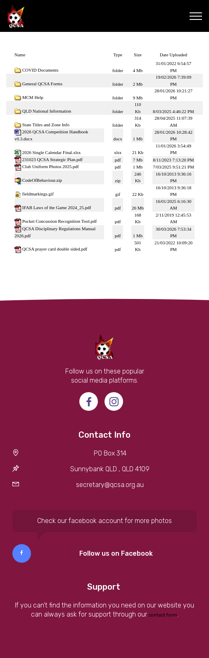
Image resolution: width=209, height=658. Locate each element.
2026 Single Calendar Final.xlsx (51, 152)
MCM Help (32, 97)
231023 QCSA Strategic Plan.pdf (52, 159)
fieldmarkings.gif (38, 193)
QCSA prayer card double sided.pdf (54, 248)
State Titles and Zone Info (45, 124)
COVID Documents (40, 69)
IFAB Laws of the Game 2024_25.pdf (56, 207)
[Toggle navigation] (196, 16)
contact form (162, 615)
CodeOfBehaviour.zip (42, 180)
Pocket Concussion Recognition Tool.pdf (59, 221)
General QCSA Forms (42, 83)
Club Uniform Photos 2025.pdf (50, 166)
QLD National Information (46, 110)
